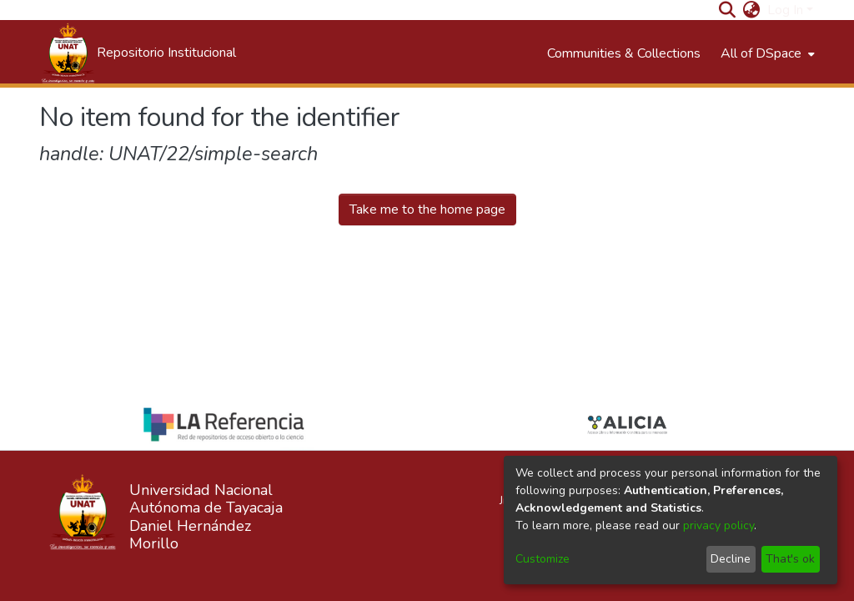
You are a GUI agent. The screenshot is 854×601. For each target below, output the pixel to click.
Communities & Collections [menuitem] (624, 53)
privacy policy (718, 525)
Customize (542, 559)
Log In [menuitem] (785, 10)
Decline (731, 559)
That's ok (790, 559)
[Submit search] (727, 10)
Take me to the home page (427, 209)
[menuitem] (751, 10)
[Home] (137, 53)
